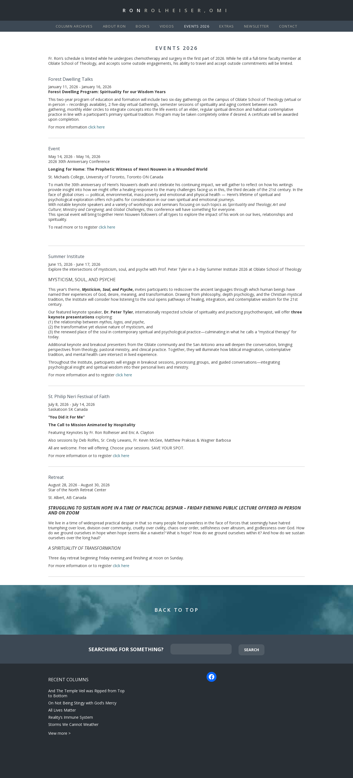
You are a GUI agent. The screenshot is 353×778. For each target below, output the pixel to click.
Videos (167, 26)
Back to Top (176, 610)
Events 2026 (196, 26)
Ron (176, 10)
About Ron (114, 26)
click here (97, 127)
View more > (59, 733)
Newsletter (256, 26)
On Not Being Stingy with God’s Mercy (82, 702)
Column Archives (74, 26)
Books (143, 26)
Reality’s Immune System (70, 717)
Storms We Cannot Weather (73, 724)
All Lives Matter (62, 710)
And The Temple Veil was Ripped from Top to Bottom (86, 693)
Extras (226, 26)
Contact (288, 26)
